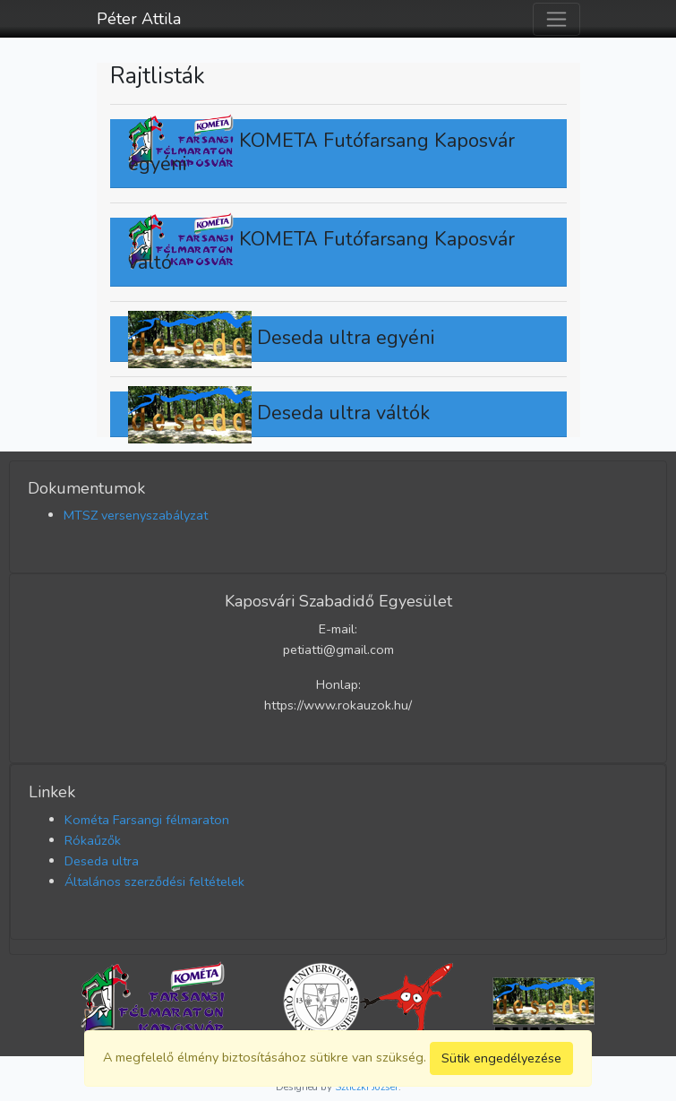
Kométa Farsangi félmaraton (146, 820)
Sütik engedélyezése (501, 1058)
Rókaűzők (92, 840)
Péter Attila (139, 19)
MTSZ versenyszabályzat (136, 515)
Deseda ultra (101, 861)
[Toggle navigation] (556, 19)
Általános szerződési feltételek (154, 881)
